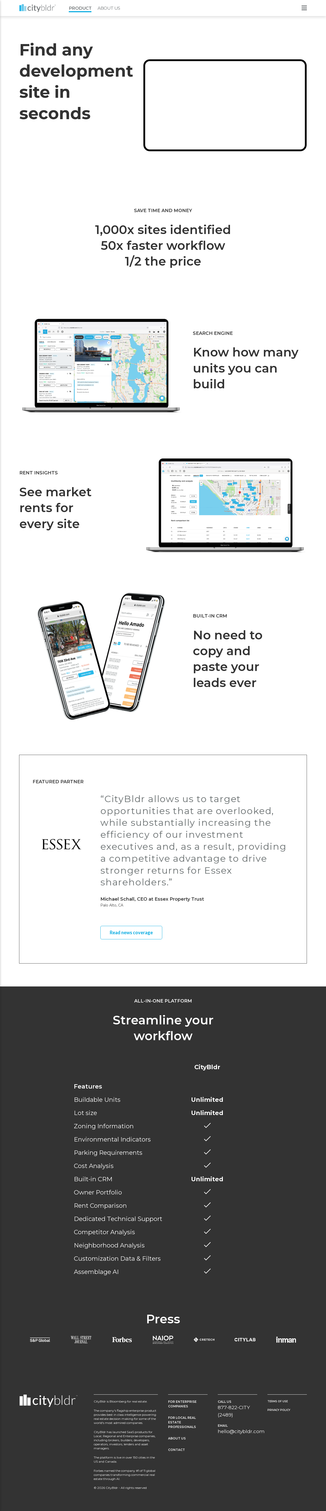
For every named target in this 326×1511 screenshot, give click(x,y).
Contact (176, 1450)
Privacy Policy (278, 1410)
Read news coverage (131, 932)
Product (80, 8)
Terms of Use (277, 1401)
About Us (109, 8)
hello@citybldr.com (241, 1431)
